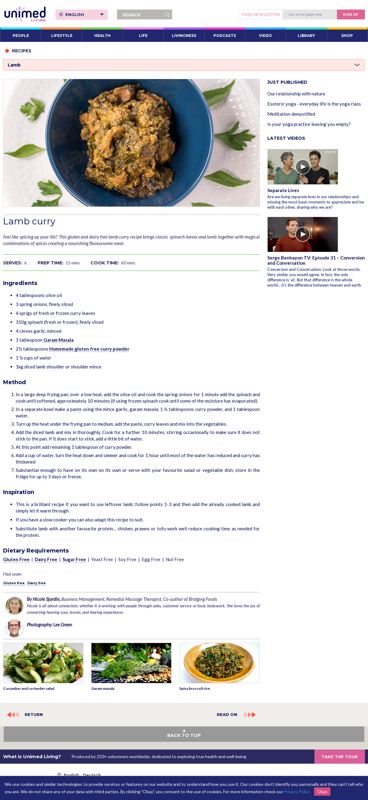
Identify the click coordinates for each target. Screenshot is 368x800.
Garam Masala (58, 340)
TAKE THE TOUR (339, 756)
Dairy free (36, 583)
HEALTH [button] (102, 35)
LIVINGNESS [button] (184, 35)
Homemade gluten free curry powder (89, 349)
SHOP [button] (347, 35)
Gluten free (14, 583)
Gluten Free (16, 559)
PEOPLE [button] (21, 35)
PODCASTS (224, 35)
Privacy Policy (297, 791)
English (84, 14)
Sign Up (350, 14)
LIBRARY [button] (306, 35)
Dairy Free (46, 559)
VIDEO (265, 35)
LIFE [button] (143, 35)
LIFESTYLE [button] (61, 35)
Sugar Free (74, 559)
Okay (322, 791)
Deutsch (92, 775)
